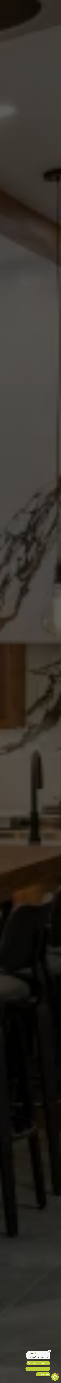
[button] (55, 1377)
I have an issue (52, 1369)
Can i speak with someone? (47, 1357)
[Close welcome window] (58, 1345)
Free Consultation (29, 722)
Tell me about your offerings (47, 1363)
